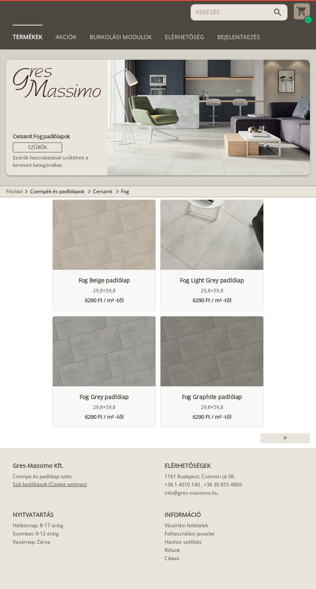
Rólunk (172, 550)
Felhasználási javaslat (189, 533)
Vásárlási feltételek (186, 525)
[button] (37, 147)
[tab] (27, 37)
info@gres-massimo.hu (191, 492)
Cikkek (172, 558)
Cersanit (103, 191)
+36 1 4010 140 (182, 484)
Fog (125, 191)
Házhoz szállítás (183, 541)
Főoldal (14, 191)
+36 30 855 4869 (223, 484)
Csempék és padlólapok (58, 191)
